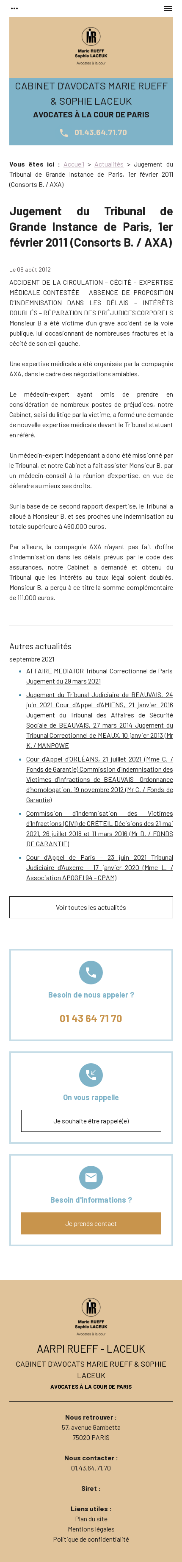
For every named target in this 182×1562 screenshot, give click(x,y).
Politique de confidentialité (91, 1539)
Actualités (109, 164)
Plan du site (91, 1519)
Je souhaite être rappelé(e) (91, 1121)
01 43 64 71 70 (91, 1018)
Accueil (73, 164)
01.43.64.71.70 (91, 132)
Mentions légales (91, 1529)
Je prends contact (91, 1223)
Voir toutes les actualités (91, 907)
